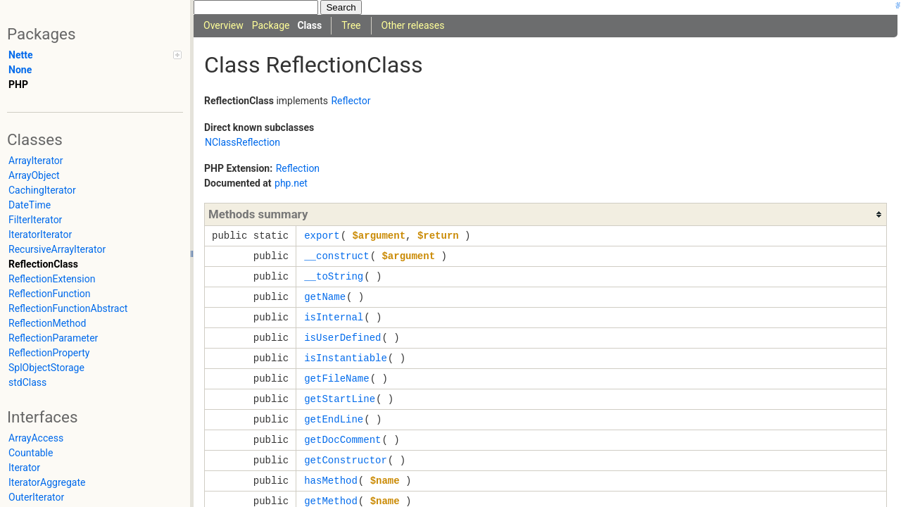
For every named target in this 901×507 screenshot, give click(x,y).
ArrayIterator (35, 160)
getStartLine (339, 399)
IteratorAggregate (46, 482)
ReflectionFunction (49, 293)
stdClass (27, 382)
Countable (30, 452)
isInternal (333, 317)
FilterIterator (35, 219)
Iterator (24, 467)
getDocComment (342, 439)
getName (325, 296)
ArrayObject (34, 175)
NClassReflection (242, 142)
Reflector (350, 100)
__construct (336, 256)
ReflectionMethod (47, 323)
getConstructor (345, 460)
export (321, 235)
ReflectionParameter (53, 338)
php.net (291, 183)
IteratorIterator (40, 234)
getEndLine (333, 419)
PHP (18, 84)
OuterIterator (36, 497)
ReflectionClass (43, 264)
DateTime (29, 205)
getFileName (336, 378)
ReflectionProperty (48, 352)
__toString (333, 276)
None (20, 69)
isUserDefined (342, 337)
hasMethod (331, 480)
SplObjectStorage (46, 367)
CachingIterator (42, 190)
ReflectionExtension (51, 278)
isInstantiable (345, 358)
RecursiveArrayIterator (57, 249)
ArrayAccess (35, 438)
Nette (20, 55)
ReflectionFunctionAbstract (67, 308)
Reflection (298, 168)
